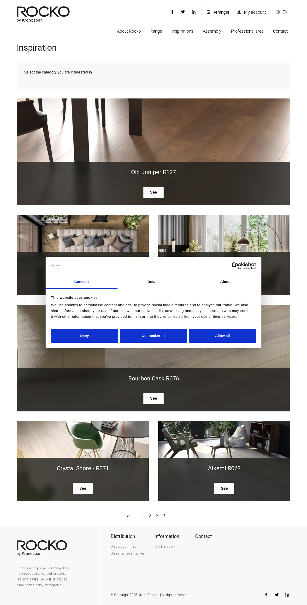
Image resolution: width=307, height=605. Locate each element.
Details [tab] (153, 282)
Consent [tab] (81, 282)
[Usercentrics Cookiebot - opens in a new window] (235, 265)
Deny (84, 336)
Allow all (222, 336)
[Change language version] (281, 12)
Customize (154, 336)
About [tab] (225, 282)
